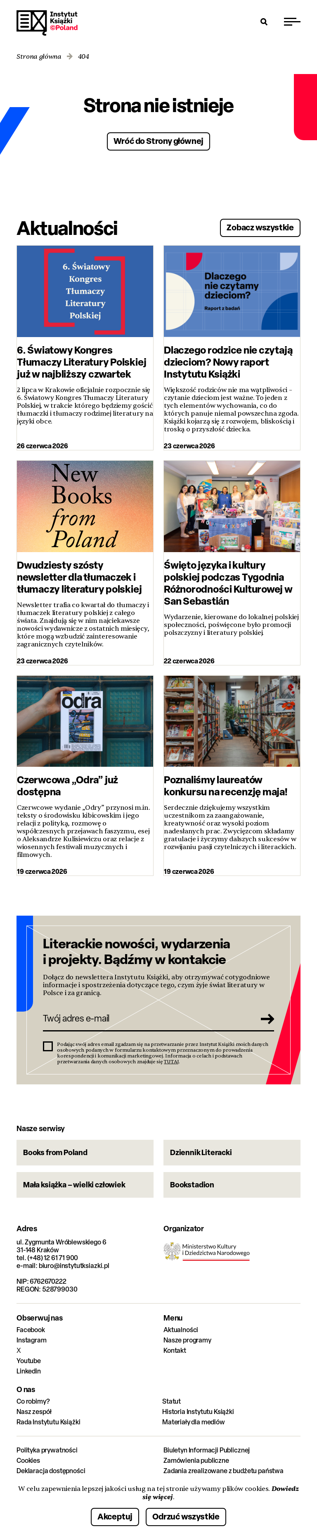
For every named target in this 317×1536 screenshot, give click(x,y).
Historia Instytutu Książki (198, 1412)
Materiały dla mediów (193, 1422)
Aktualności (180, 1330)
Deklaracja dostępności (51, 1471)
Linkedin (29, 1371)
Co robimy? (33, 1401)
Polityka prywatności (47, 1450)
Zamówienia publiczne (196, 1460)
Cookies (28, 1460)
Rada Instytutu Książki (48, 1422)
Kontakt (174, 1350)
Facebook (31, 1330)
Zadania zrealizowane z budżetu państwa (223, 1471)
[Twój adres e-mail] (147, 1018)
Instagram (32, 1340)
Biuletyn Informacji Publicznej (206, 1450)
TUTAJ (171, 1061)
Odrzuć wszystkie (186, 1516)
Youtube (29, 1361)
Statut (171, 1401)
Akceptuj (114, 1516)
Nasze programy (187, 1340)
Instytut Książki (47, 23)
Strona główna (39, 57)
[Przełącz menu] (292, 21)
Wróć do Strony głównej (159, 140)
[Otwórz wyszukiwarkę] (264, 21)
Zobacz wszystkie (260, 227)
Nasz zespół (34, 1412)
